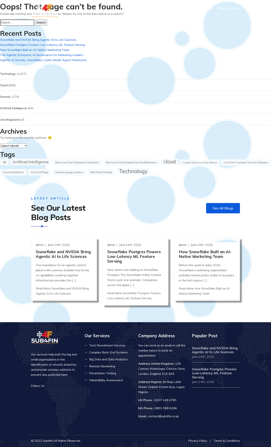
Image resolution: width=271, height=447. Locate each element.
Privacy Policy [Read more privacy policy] (197, 440)
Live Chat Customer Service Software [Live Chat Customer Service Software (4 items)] (246, 162)
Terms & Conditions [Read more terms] (227, 440)
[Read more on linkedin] (61, 385)
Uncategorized (10, 119)
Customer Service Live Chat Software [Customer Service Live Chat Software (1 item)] (200, 162)
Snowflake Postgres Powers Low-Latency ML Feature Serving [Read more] (134, 256)
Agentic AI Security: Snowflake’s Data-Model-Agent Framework (43, 60)
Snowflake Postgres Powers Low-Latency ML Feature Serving (42, 45)
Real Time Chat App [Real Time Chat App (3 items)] (101, 172)
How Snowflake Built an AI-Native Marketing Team (34, 50)
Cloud (4, 85)
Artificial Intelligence (13, 108)
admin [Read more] (40, 245)
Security (5, 96)
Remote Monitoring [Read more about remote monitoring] (102, 366)
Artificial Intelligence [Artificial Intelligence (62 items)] (31, 162)
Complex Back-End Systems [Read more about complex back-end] (108, 352)
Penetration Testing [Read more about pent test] (102, 373)
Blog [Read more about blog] (221, 8)
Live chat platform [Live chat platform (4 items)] (13, 172)
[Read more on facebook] (49, 385)
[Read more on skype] (66, 385)
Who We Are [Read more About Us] (160, 8)
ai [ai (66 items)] (4, 161)
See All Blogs (223, 208)
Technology (8, 74)
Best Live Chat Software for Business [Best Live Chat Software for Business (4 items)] (77, 162)
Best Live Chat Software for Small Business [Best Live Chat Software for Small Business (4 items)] (131, 162)
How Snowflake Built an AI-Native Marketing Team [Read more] (205, 254)
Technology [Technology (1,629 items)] (133, 171)
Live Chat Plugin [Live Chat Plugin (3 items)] (39, 172)
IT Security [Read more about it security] (205, 8)
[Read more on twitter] (55, 385)
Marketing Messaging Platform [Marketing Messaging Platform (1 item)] (69, 172)
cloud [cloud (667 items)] (170, 161)
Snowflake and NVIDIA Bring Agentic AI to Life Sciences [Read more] (63, 254)
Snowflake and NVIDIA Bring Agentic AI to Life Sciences (38, 40)
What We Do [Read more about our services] (184, 8)
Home (141, 8)
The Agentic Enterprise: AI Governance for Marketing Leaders (41, 55)
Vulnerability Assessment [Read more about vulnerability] (106, 380)
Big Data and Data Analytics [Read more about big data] (108, 359)
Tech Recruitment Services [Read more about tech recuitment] (107, 345)
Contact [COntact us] (234, 8)
